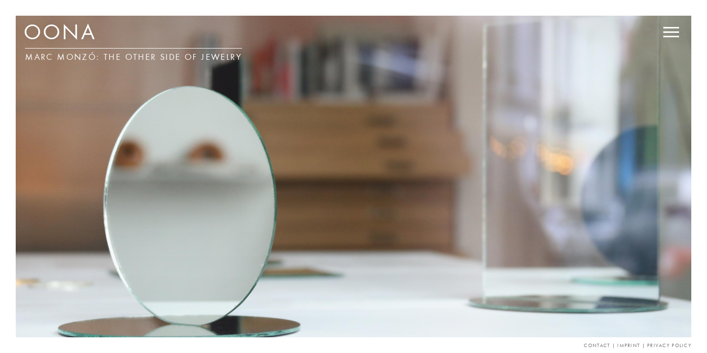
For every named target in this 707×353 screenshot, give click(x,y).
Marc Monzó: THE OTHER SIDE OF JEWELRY (133, 58)
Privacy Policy (669, 346)
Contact (597, 346)
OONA (60, 34)
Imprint (628, 346)
